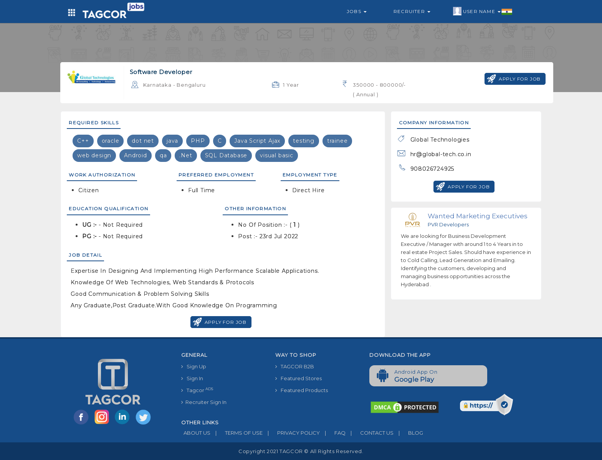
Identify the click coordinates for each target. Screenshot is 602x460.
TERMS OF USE (236, 433)
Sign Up (193, 366)
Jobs (357, 11)
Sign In (192, 378)
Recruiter (412, 11)
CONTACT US (370, 433)
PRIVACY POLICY (291, 433)
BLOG (408, 433)
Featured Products (301, 390)
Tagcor (197, 390)
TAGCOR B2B (294, 366)
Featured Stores (298, 378)
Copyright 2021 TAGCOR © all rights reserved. (300, 451)
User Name (483, 11)
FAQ (333, 433)
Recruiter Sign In (204, 402)
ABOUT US (195, 433)
